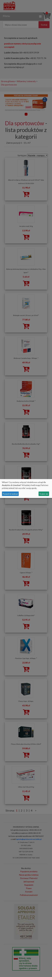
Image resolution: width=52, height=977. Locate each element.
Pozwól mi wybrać (10, 494)
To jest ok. (43, 494)
